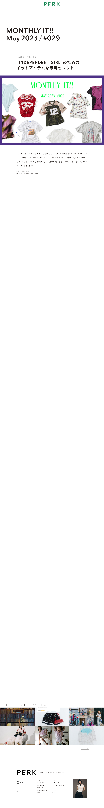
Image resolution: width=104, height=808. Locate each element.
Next (82, 749)
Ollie (54, 790)
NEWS (39, 792)
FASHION (40, 783)
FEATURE (40, 780)
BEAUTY (40, 788)
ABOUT (55, 780)
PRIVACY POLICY (58, 785)
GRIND (54, 792)
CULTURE (40, 785)
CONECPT (56, 783)
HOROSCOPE (42, 790)
